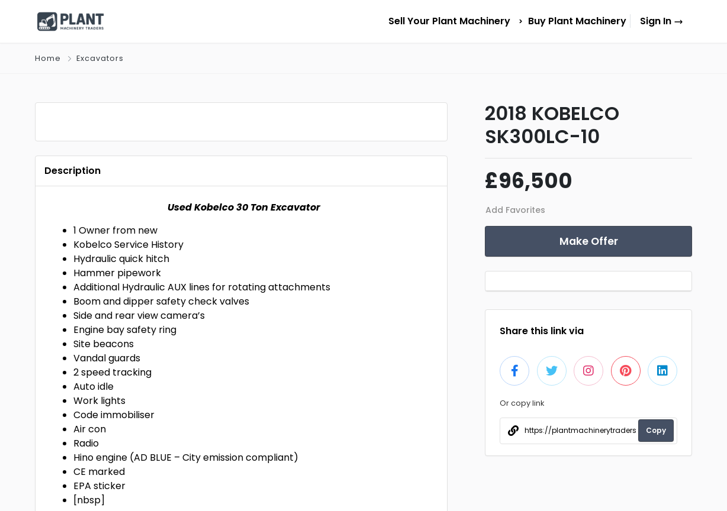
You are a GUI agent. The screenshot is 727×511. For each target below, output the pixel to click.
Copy (656, 430)
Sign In (661, 21)
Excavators (100, 58)
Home (48, 58)
